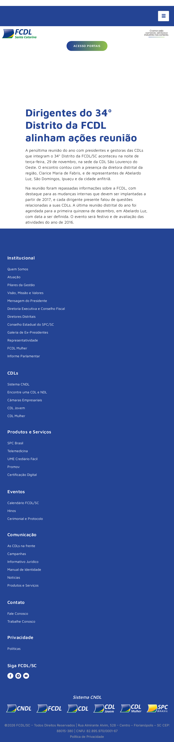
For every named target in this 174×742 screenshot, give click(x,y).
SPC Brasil (15, 443)
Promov (13, 467)
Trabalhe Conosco (21, 621)
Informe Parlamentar (23, 356)
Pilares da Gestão (21, 285)
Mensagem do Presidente (27, 300)
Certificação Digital (22, 474)
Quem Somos (17, 269)
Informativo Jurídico (22, 561)
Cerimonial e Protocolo (25, 518)
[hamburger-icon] (163, 16)
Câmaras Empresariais (24, 400)
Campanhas (16, 553)
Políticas (13, 648)
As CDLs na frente (21, 546)
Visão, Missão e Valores (25, 293)
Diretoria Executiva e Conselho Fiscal (36, 308)
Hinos (11, 511)
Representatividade (22, 340)
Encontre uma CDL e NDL (27, 392)
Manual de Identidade (24, 569)
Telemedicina (17, 451)
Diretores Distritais (21, 316)
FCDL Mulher (17, 348)
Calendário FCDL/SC (23, 503)
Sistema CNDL (18, 384)
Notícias (13, 577)
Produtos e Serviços (22, 585)
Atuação (13, 277)
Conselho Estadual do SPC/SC (30, 324)
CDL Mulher (16, 416)
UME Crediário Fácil (22, 459)
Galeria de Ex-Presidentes (27, 332)
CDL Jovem (16, 408)
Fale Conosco (17, 613)
